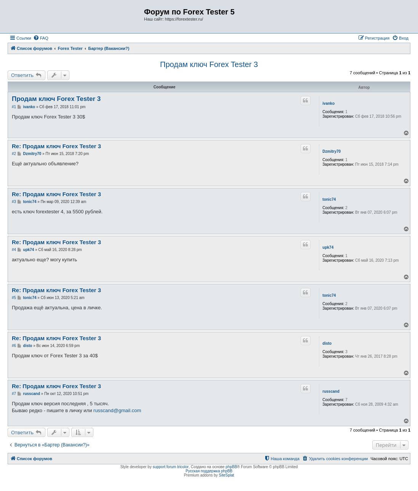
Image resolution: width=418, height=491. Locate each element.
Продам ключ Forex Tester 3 (209, 64)
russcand (330, 391)
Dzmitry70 (331, 151)
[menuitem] (40, 38)
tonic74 (329, 199)
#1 (14, 107)
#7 (14, 394)
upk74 (327, 247)
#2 (14, 154)
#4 (14, 250)
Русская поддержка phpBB (209, 471)
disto (327, 343)
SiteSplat (226, 475)
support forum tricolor (171, 467)
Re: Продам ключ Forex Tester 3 (56, 146)
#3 (14, 202)
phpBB (231, 467)
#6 (14, 346)
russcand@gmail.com (117, 410)
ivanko (328, 103)
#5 (14, 298)
